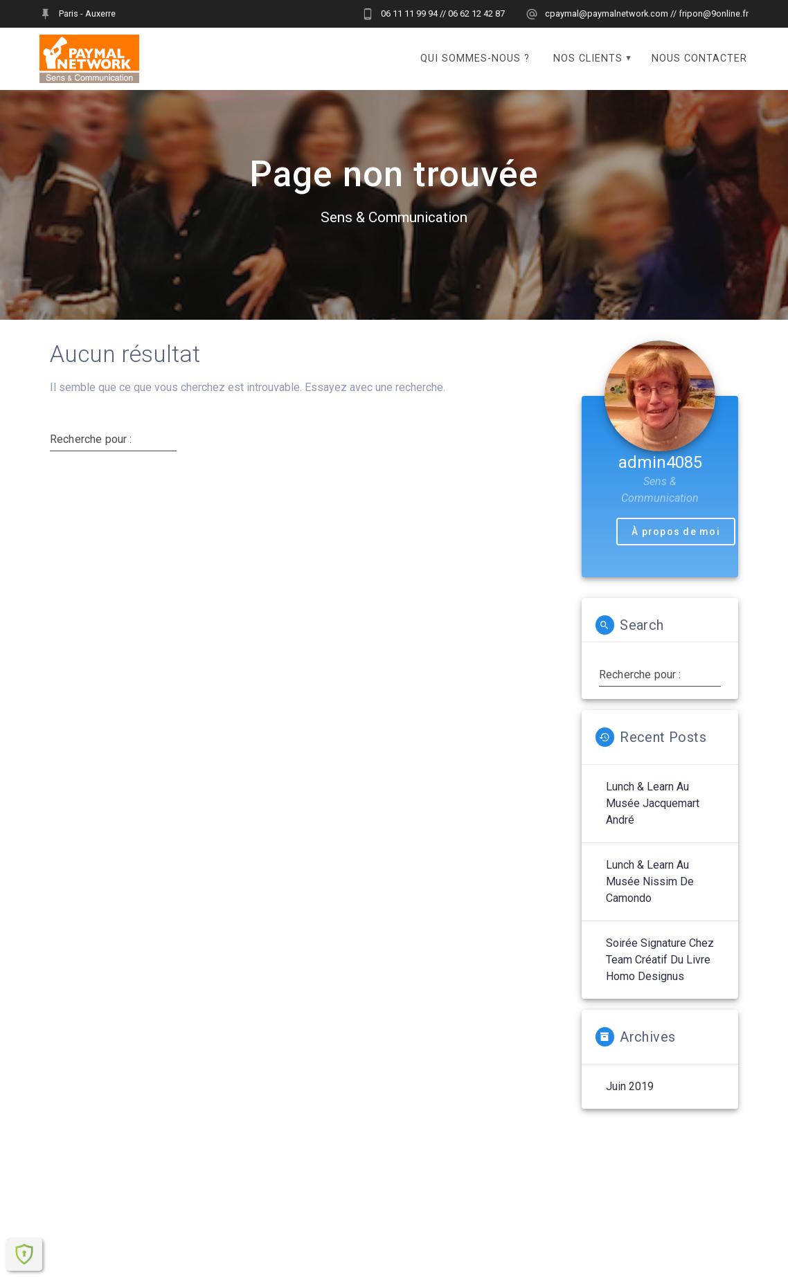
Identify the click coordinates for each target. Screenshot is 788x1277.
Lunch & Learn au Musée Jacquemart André (652, 818)
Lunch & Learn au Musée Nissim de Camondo (650, 896)
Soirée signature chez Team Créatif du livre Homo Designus (660, 974)
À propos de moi (676, 546)
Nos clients (588, 58)
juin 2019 (630, 1100)
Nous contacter (699, 58)
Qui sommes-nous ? (475, 58)
